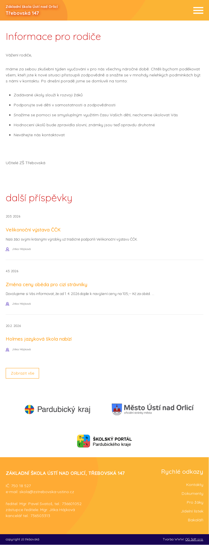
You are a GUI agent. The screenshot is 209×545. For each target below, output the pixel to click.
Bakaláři (195, 520)
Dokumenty (192, 493)
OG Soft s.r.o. (194, 540)
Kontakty (194, 484)
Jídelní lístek (192, 511)
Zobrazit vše (22, 373)
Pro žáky (195, 502)
